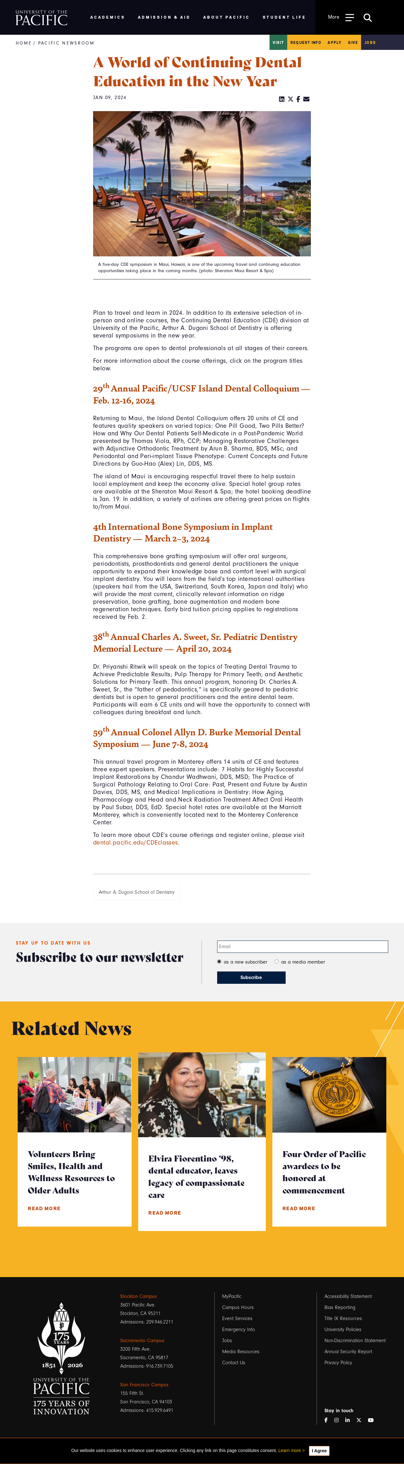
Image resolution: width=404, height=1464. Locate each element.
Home (24, 43)
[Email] (306, 99)
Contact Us (233, 1362)
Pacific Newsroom (66, 43)
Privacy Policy (338, 1362)
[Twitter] (290, 99)
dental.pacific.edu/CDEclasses (135, 842)
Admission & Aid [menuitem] (164, 17)
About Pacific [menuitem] (226, 17)
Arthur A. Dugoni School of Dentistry (137, 892)
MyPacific (231, 1296)
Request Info (305, 42)
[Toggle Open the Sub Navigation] (341, 17)
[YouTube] (373, 1420)
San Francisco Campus (144, 1385)
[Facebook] (298, 99)
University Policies (342, 1329)
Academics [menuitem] (107, 17)
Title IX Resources (343, 1318)
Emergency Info (238, 1329)
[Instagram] (339, 1420)
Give (353, 42)
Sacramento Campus (142, 1340)
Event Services (237, 1318)
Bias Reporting (339, 1307)
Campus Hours (238, 1307)
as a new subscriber (245, 962)
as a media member (303, 962)
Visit (278, 42)
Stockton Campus (138, 1296)
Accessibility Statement (348, 1296)
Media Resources (240, 1351)
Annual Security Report (348, 1351)
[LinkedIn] (282, 99)
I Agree (319, 1450)
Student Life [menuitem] (284, 17)
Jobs (370, 42)
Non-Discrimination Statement (355, 1340)
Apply (335, 42)
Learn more (289, 1450)
